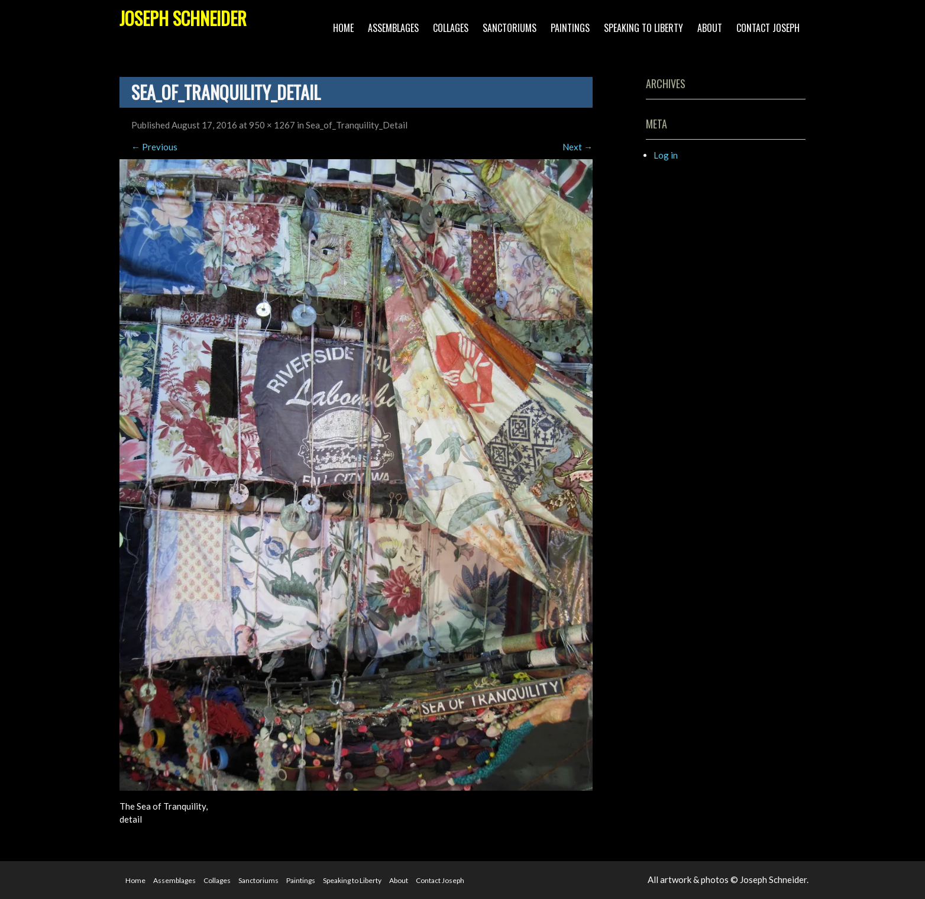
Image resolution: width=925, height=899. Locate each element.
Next (577, 146)
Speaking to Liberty (643, 28)
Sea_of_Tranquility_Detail (356, 125)
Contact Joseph (768, 28)
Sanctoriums (509, 28)
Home (343, 28)
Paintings (570, 28)
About (709, 28)
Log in (666, 155)
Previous (154, 146)
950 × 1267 (272, 125)
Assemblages (393, 28)
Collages (450, 28)
